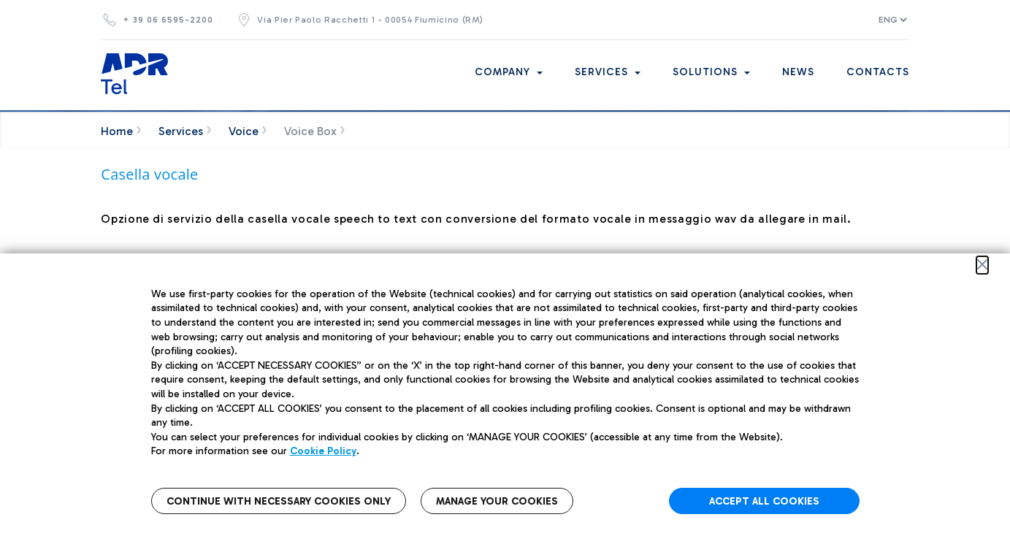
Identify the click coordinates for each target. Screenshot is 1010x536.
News (798, 72)
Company (509, 72)
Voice (244, 131)
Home (117, 131)
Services (607, 72)
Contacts (877, 72)
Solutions (711, 72)
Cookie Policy (323, 451)
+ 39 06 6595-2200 (168, 20)
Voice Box (310, 131)
